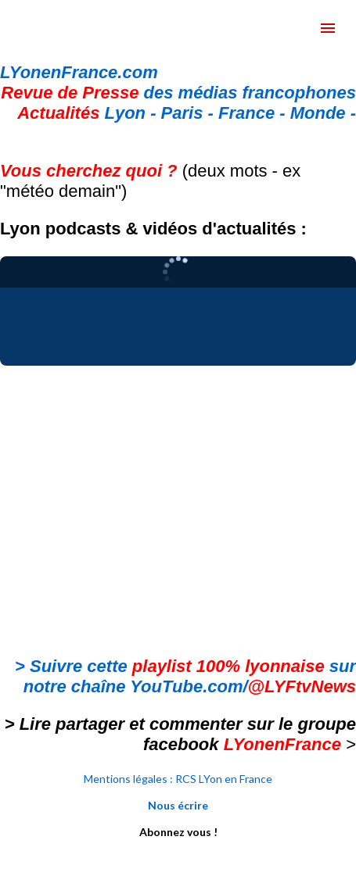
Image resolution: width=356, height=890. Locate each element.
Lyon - (88, 113)
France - (254, 113)
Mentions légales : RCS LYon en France (178, 778)
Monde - (323, 113)
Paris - (189, 113)
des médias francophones (178, 92)
